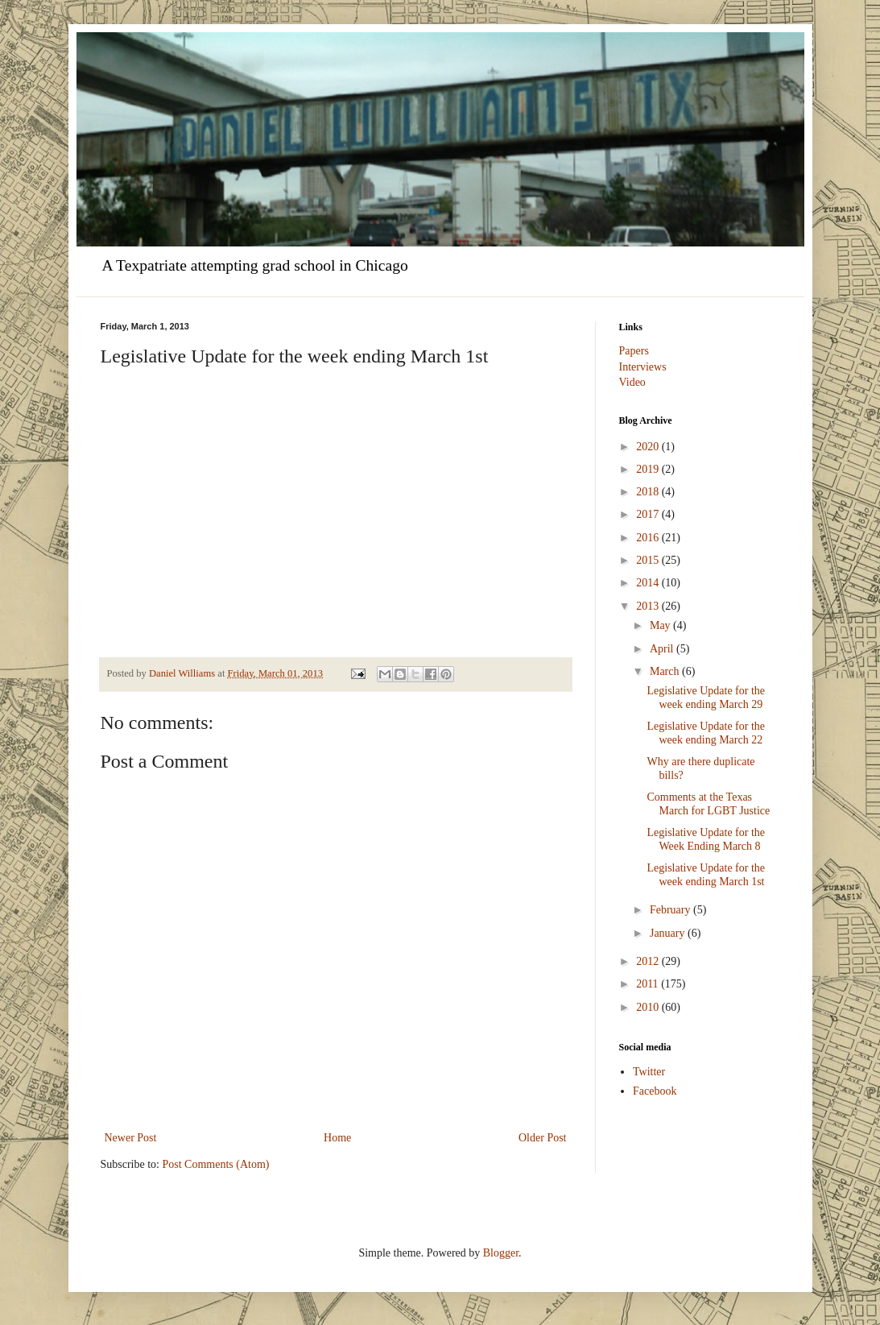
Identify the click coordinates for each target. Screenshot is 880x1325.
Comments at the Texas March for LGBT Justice (708, 804)
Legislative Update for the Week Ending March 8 (706, 839)
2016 (649, 538)
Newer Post (131, 1138)
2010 (649, 1007)
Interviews (643, 367)
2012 (649, 961)
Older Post (542, 1138)
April (663, 649)
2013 (649, 606)
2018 (649, 492)
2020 (649, 447)
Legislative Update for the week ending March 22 (706, 733)
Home (337, 1138)
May (661, 625)
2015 (649, 560)
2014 (649, 583)
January (669, 933)
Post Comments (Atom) (216, 1164)
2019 (649, 469)
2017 (649, 514)
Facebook (654, 1091)
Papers (634, 351)
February (671, 910)
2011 (648, 984)
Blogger (500, 1253)
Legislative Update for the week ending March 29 (706, 697)
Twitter (649, 1072)
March (666, 671)
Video (632, 382)
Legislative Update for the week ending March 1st (706, 875)
